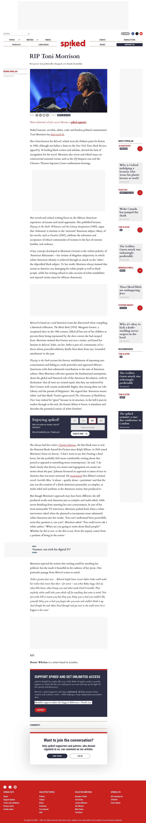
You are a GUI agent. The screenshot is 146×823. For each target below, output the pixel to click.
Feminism (123, 149)
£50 (101, 421)
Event (122, 397)
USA (40, 812)
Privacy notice (8, 806)
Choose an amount (88, 427)
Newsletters (129, 40)
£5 (75, 421)
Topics (12, 40)
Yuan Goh (122, 190)
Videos (48, 40)
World (122, 270)
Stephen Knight (125, 305)
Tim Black (78, 812)
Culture (67, 115)
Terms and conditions (11, 803)
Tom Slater (123, 227)
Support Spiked (9, 800)
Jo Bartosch (124, 146)
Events (102, 40)
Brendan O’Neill (81, 796)
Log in (125, 33)
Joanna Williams (81, 803)
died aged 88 (57, 134)
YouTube (141, 33)
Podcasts (16, 45)
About (5, 796)
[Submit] (28, 33)
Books (102, 45)
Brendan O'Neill (126, 267)
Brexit (60, 115)
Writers (30, 40)
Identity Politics (126, 193)
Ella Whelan (79, 806)
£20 (92, 421)
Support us (129, 45)
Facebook (132, 33)
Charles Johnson (67, 445)
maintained (76, 476)
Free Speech (43, 809)
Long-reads (44, 45)
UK (121, 230)
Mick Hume (79, 809)
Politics (123, 308)
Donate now (78, 434)
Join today (57, 756)
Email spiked (115, 803)
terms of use (66, 820)
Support (40, 710)
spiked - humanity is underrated (73, 44)
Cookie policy (8, 809)
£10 (83, 421)
